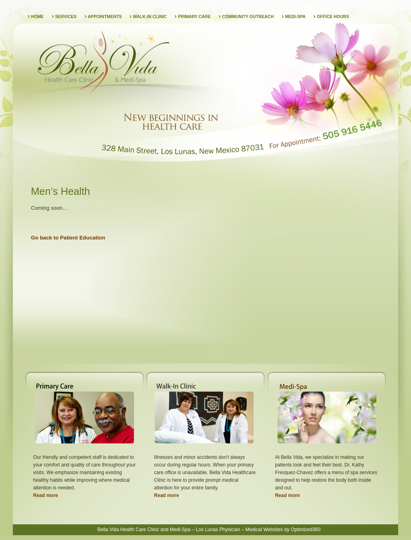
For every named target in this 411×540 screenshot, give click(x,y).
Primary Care (194, 16)
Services (66, 16)
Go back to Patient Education (68, 238)
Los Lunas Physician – (220, 529)
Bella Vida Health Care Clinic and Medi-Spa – (146, 529)
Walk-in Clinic (150, 16)
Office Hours (333, 16)
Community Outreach (248, 16)
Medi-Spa (295, 16)
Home (37, 16)
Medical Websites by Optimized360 (282, 529)
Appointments (105, 16)
